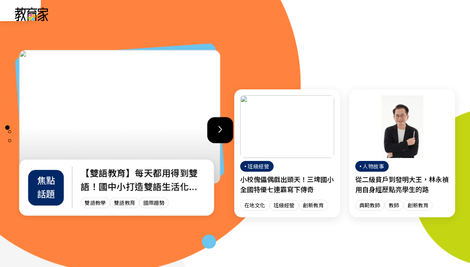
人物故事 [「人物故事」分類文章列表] (173, 14)
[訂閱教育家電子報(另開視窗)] (408, 13)
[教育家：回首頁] (32, 19)
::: (12, 15)
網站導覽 (366, 14)
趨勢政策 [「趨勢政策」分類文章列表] (212, 14)
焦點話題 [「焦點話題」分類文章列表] (328, 14)
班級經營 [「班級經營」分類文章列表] (251, 14)
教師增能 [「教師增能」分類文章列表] (289, 14)
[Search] (444, 14)
